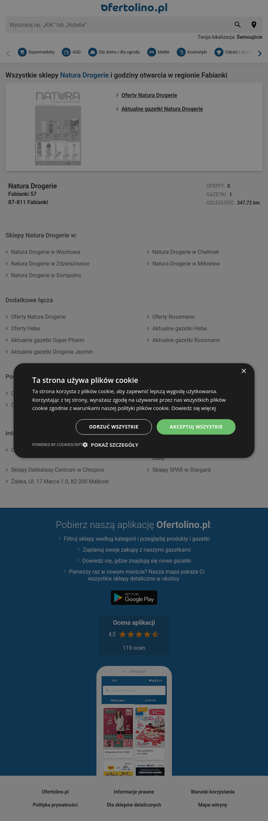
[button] (110, 445)
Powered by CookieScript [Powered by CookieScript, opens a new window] (57, 444)
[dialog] (134, 410)
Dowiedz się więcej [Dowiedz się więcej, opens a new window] (194, 407)
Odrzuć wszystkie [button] (114, 426)
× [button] (243, 371)
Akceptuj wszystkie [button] (196, 426)
